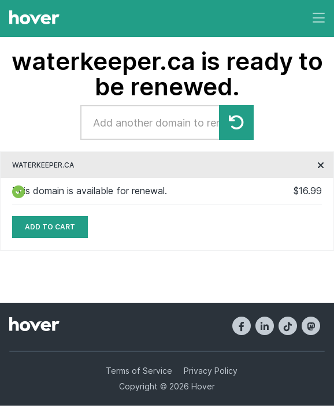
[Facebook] (241, 326)
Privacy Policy (210, 371)
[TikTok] (288, 326)
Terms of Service (139, 371)
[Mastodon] (311, 326)
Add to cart (50, 226)
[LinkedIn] (264, 326)
